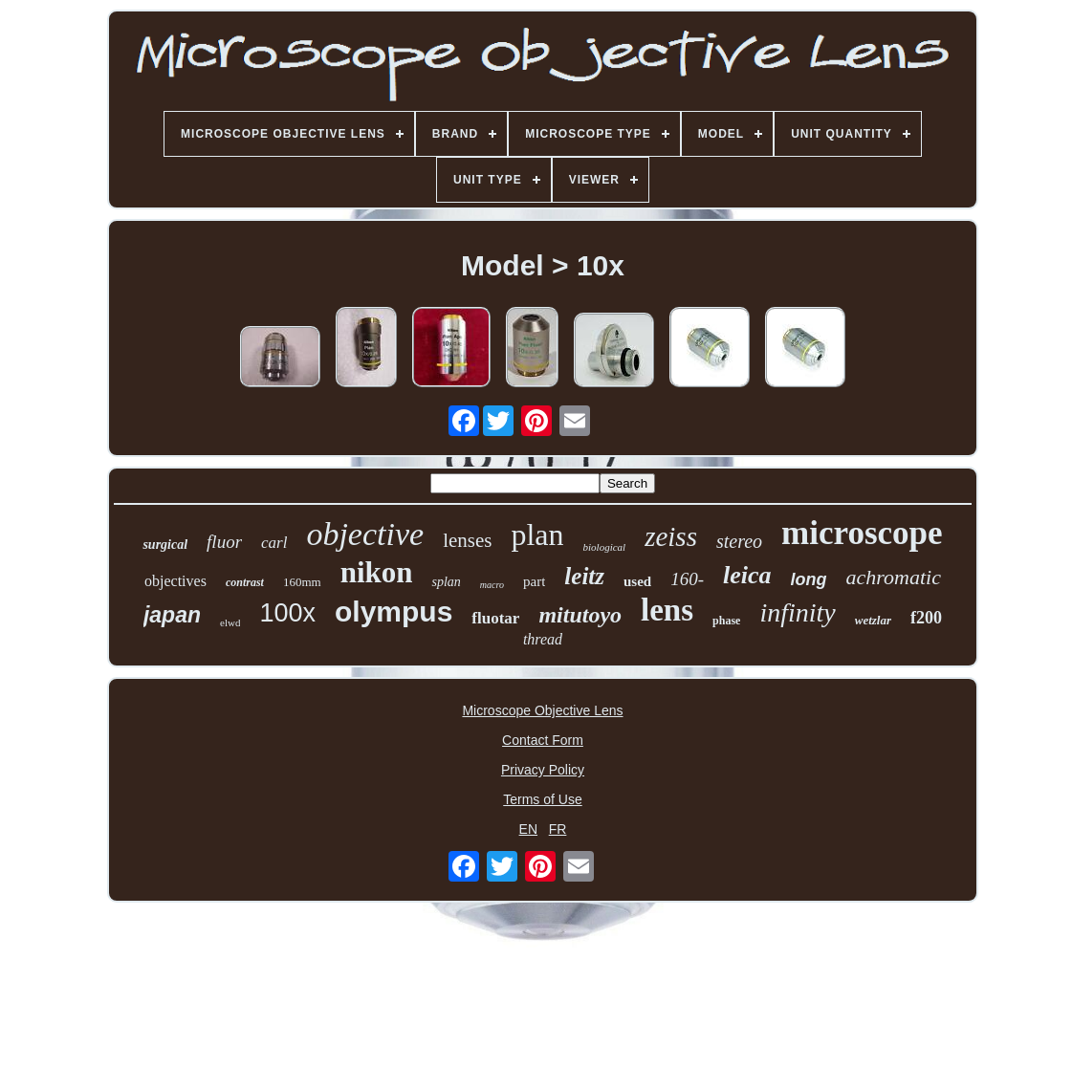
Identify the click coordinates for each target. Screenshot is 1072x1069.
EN (528, 829)
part (534, 581)
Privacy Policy (542, 769)
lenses (467, 540)
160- (687, 579)
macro (492, 584)
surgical (164, 544)
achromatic (893, 577)
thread (542, 639)
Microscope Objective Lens (542, 710)
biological (604, 547)
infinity (797, 612)
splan (445, 582)
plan (537, 534)
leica (747, 575)
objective (365, 534)
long (809, 579)
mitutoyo (580, 614)
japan (172, 614)
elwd (230, 622)
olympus (393, 611)
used (637, 581)
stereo (739, 541)
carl (274, 543)
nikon (376, 572)
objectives (175, 581)
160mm (302, 582)
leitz (584, 576)
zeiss (671, 536)
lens (667, 610)
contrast (245, 582)
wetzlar (873, 620)
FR (558, 829)
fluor (224, 542)
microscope (861, 533)
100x (287, 613)
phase (726, 620)
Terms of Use (542, 799)
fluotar (495, 618)
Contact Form (542, 740)
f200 (926, 617)
